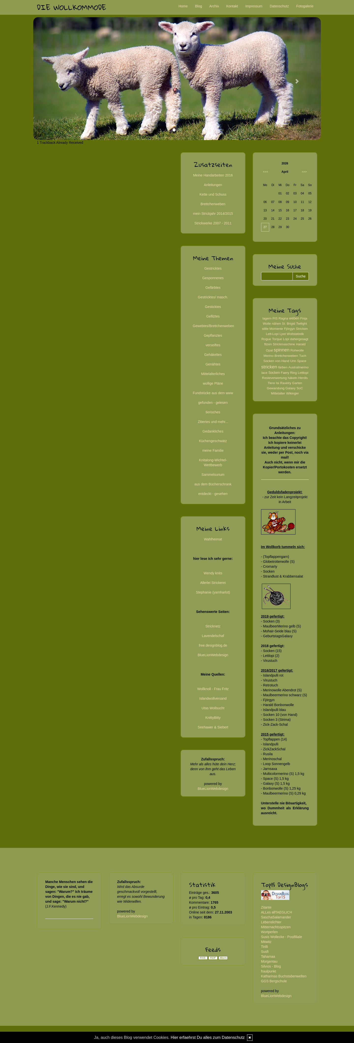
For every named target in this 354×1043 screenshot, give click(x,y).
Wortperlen (269, 932)
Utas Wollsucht (213, 708)
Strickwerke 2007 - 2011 (213, 223)
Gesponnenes (213, 278)
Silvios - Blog (271, 966)
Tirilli (264, 947)
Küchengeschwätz (213, 441)
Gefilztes (213, 316)
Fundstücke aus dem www (213, 393)
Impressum (253, 6)
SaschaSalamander (276, 917)
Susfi (265, 952)
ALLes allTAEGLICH (276, 912)
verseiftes (213, 345)
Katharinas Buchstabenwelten (284, 976)
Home (183, 6)
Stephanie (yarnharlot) (213, 592)
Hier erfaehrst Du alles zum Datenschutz (208, 1037)
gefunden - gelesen (213, 403)
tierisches (213, 412)
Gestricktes (212, 268)
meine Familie (213, 450)
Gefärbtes (213, 288)
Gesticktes (213, 307)
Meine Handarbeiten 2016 (213, 175)
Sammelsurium (213, 475)
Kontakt (232, 6)
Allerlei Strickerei (213, 583)
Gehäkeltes (213, 355)
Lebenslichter (271, 922)
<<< (265, 172)
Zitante (266, 907)
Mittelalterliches (213, 374)
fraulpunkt (268, 971)
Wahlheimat (213, 539)
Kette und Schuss (212, 194)
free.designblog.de (213, 645)
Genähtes (213, 364)
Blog (198, 6)
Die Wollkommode (71, 7)
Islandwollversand (213, 698)
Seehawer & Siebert (213, 727)
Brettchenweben (213, 204)
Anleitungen (213, 185)
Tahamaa (268, 956)
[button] (54, 78)
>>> (304, 172)
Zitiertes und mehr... (213, 422)
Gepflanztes (213, 335)
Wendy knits (213, 573)
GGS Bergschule (274, 981)
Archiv (214, 6)
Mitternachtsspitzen (276, 927)
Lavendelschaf (213, 636)
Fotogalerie (304, 6)
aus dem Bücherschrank (213, 484)
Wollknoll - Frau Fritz (213, 689)
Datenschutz (279, 6)
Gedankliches (213, 431)
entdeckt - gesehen (213, 494)
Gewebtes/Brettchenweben (213, 326)
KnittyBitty (213, 718)
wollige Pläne (213, 383)
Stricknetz (213, 626)
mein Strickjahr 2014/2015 (213, 214)
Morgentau (269, 961)
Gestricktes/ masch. (213, 297)
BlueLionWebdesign (213, 655)
